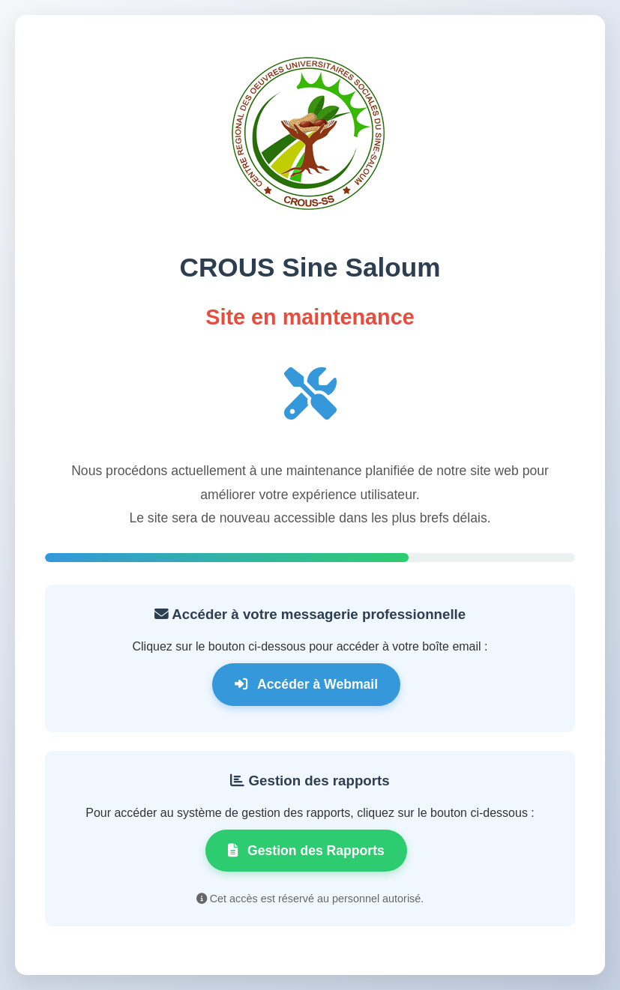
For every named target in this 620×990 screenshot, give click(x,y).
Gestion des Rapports (306, 850)
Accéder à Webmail (306, 684)
